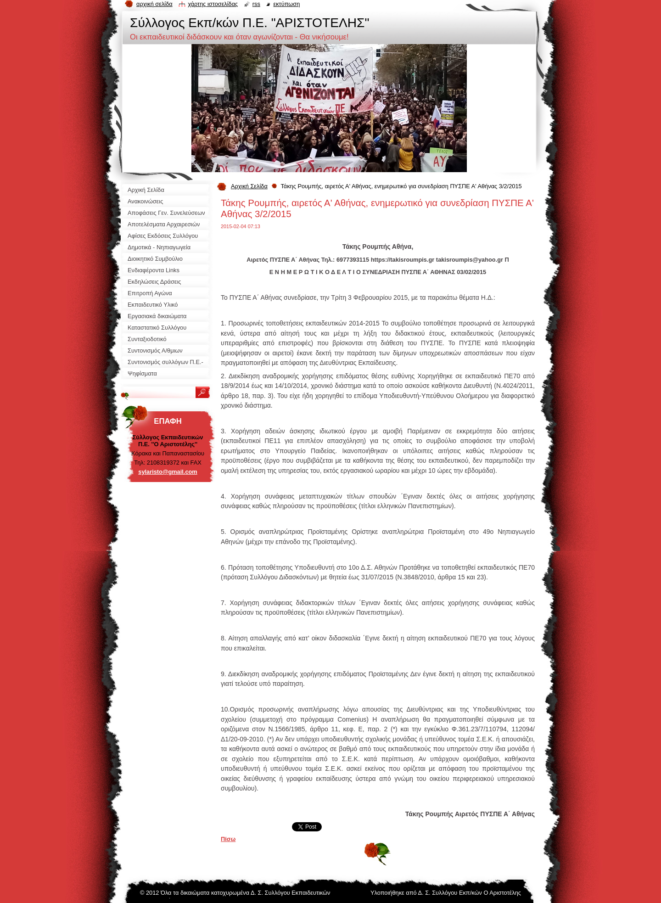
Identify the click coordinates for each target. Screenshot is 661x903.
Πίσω (228, 839)
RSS (256, 3)
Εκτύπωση (286, 3)
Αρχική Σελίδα (249, 186)
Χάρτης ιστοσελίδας (213, 3)
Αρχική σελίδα (154, 3)
